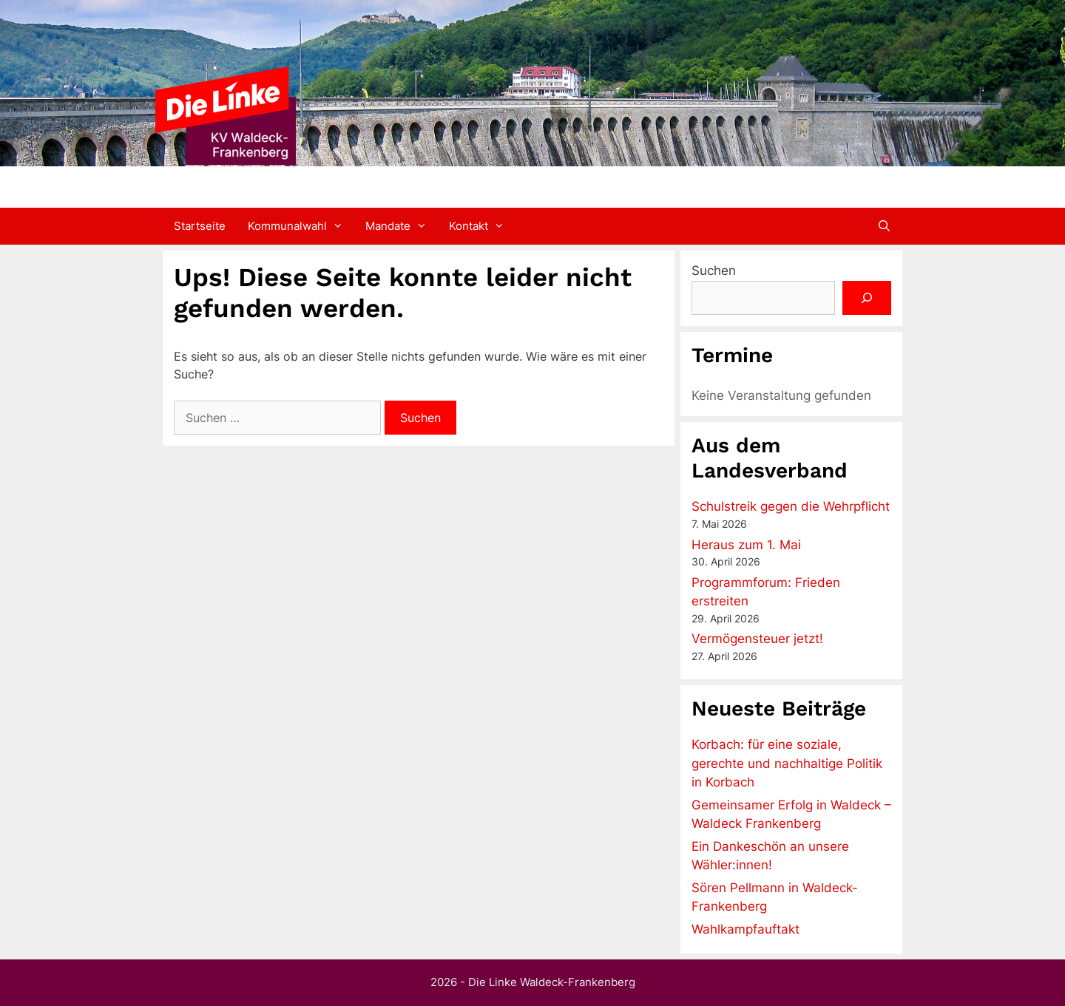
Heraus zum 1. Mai (746, 544)
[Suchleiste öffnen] (884, 226)
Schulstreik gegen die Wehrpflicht (791, 506)
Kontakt (482, 226)
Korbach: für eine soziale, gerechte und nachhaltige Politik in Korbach (787, 763)
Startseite (200, 226)
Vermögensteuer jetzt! (757, 638)
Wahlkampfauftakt (745, 929)
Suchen (714, 270)
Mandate (401, 226)
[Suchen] (866, 298)
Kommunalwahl (301, 226)
